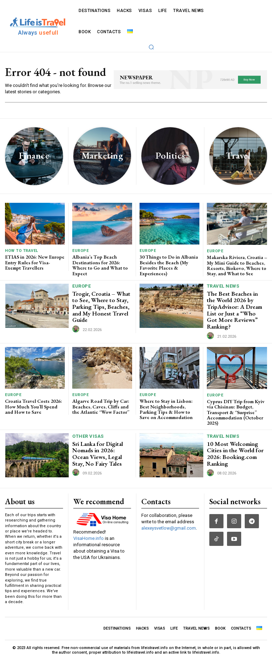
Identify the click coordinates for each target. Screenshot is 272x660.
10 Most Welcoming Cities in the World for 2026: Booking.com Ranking (235, 453)
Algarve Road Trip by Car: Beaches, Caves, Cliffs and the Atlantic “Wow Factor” (100, 406)
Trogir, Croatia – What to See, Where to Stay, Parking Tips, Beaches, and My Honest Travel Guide (101, 307)
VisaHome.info (88, 538)
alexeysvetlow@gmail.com (168, 528)
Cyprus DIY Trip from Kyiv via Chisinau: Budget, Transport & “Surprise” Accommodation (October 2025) (236, 412)
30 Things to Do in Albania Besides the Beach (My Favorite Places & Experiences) (169, 265)
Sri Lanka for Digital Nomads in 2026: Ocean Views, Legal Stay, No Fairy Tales (97, 453)
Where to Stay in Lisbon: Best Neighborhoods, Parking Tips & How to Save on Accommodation (166, 409)
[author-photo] (76, 329)
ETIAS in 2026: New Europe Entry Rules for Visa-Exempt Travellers (34, 262)
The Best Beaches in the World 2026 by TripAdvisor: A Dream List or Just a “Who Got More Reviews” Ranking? (234, 310)
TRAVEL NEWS (223, 286)
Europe (80, 251)
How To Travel (21, 251)
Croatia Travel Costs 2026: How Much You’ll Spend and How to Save (33, 406)
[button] (151, 47)
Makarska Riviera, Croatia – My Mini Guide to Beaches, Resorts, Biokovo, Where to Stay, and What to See (237, 265)
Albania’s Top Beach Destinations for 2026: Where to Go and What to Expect (100, 265)
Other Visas (88, 436)
